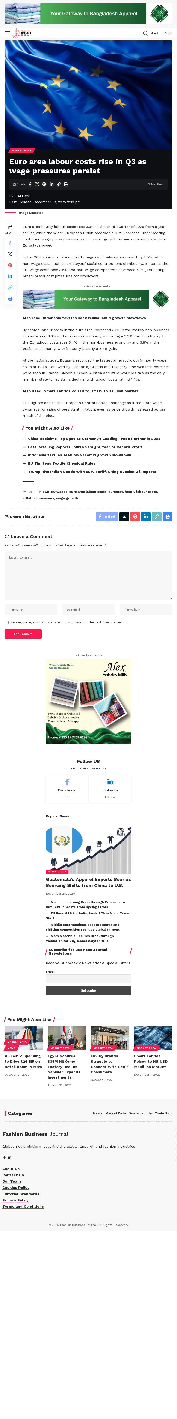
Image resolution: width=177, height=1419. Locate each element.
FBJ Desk (23, 252)
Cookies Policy (16, 1375)
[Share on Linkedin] (51, 240)
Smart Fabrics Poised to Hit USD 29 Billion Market (91, 579)
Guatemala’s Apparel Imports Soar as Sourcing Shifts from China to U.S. (88, 1070)
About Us (11, 1356)
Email (50, 1160)
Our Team (11, 1369)
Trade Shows (165, 1301)
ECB (46, 679)
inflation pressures (38, 686)
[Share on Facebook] (30, 240)
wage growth (67, 686)
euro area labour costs (87, 679)
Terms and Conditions (23, 1394)
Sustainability (140, 1301)
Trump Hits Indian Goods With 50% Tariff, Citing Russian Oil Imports (92, 659)
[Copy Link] (58, 240)
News (11, 1236)
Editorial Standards (20, 1382)
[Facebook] (67, 977)
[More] (73, 240)
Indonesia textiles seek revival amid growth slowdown (94, 506)
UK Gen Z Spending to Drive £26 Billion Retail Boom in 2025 (23, 1249)
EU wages (59, 679)
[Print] (65, 240)
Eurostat (115, 679)
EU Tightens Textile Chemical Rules (61, 651)
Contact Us (13, 1363)
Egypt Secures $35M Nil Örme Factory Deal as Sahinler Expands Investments (64, 1255)
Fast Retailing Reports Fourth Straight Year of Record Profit (85, 634)
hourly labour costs (141, 679)
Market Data (21, 206)
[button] (8, 33)
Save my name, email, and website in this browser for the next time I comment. (68, 810)
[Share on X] (37, 240)
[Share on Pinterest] (44, 240)
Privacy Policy (15, 1388)
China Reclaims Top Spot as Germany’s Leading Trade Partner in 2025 (94, 626)
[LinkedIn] (110, 977)
